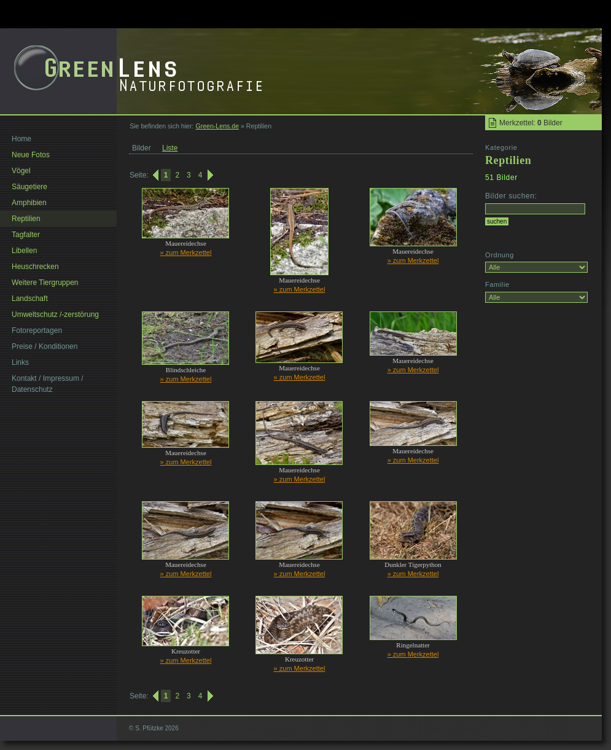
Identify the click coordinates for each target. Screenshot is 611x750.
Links (20, 362)
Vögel (21, 170)
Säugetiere (29, 186)
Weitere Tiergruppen (45, 282)
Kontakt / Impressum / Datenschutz (48, 384)
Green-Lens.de (217, 126)
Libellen (24, 250)
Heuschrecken (35, 266)
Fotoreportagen (37, 330)
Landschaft (30, 298)
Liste (169, 148)
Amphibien (29, 202)
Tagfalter (26, 234)
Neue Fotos (31, 154)
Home (21, 139)
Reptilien (26, 218)
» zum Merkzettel (186, 252)
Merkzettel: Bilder (530, 123)
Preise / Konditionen (44, 346)
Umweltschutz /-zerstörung (55, 314)
